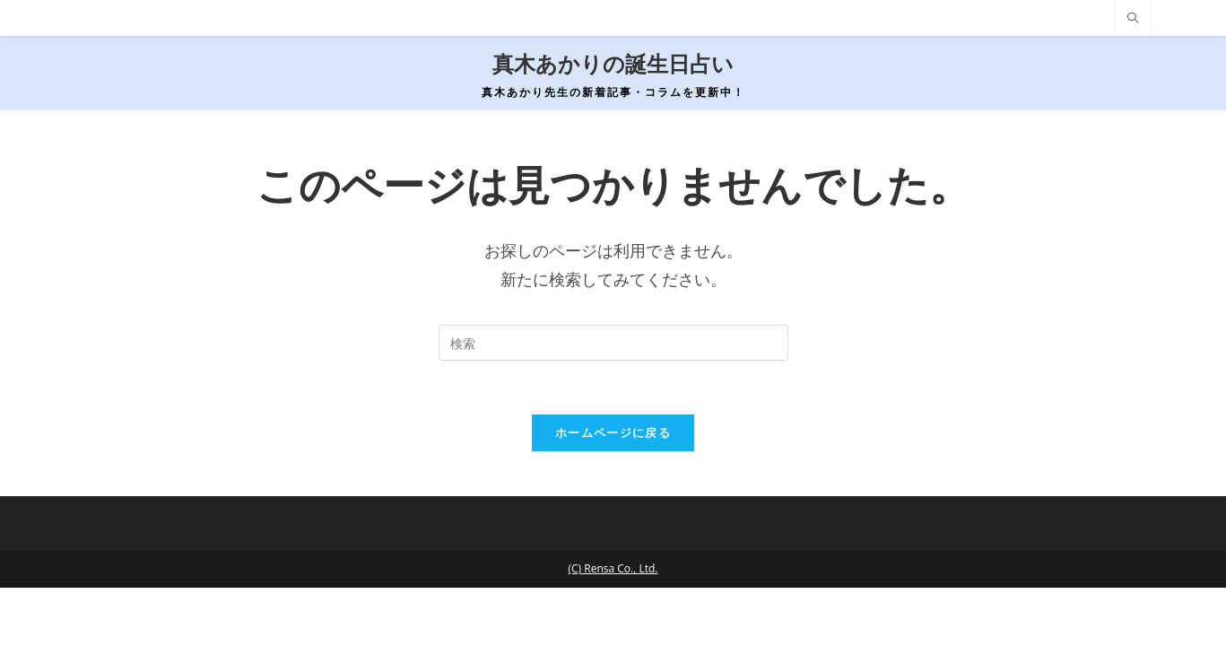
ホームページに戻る (613, 432)
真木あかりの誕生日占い (613, 64)
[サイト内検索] (1132, 19)
